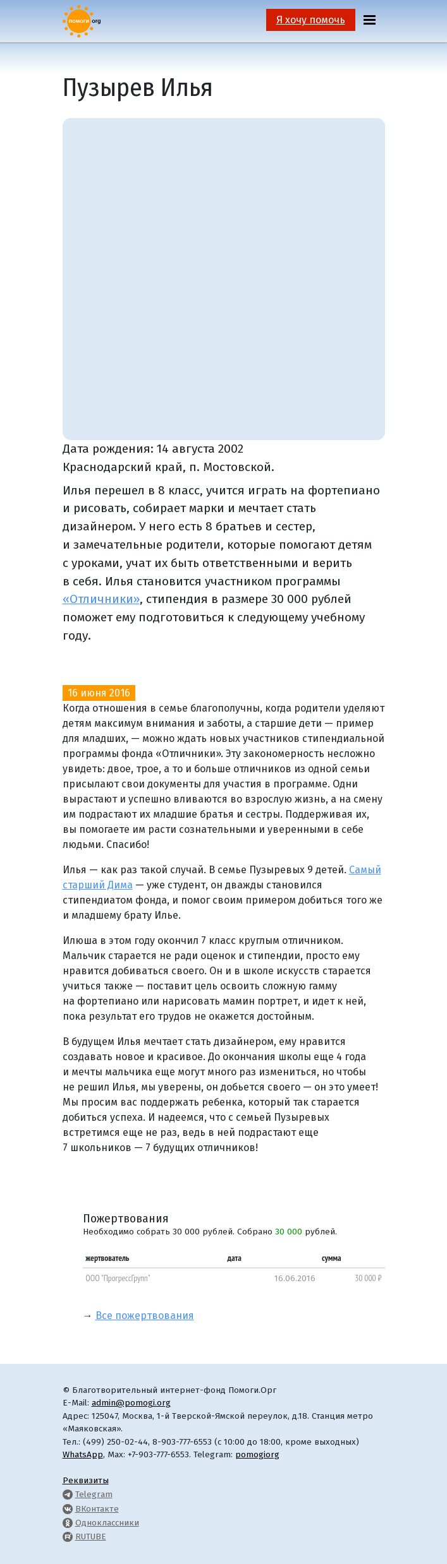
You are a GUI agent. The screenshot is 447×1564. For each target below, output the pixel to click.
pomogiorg (257, 1454)
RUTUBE (90, 1536)
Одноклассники (107, 1522)
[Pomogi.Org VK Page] (68, 1508)
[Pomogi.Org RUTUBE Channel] (68, 1536)
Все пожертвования (144, 1316)
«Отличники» (101, 599)
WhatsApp (83, 1454)
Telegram (94, 1494)
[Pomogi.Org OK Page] (68, 1522)
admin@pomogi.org (131, 1402)
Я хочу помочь (310, 20)
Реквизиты (86, 1480)
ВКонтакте (97, 1508)
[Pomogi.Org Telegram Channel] (68, 1494)
